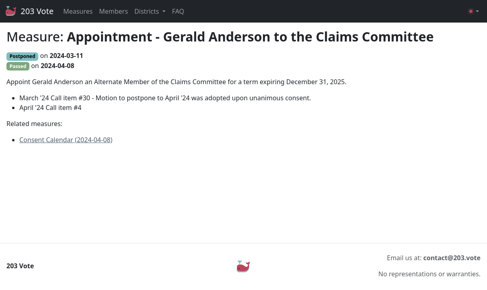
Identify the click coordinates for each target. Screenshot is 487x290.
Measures (78, 11)
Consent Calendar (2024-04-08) (65, 139)
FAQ (178, 11)
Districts (148, 11)
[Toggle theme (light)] (473, 11)
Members (113, 11)
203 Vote (29, 11)
